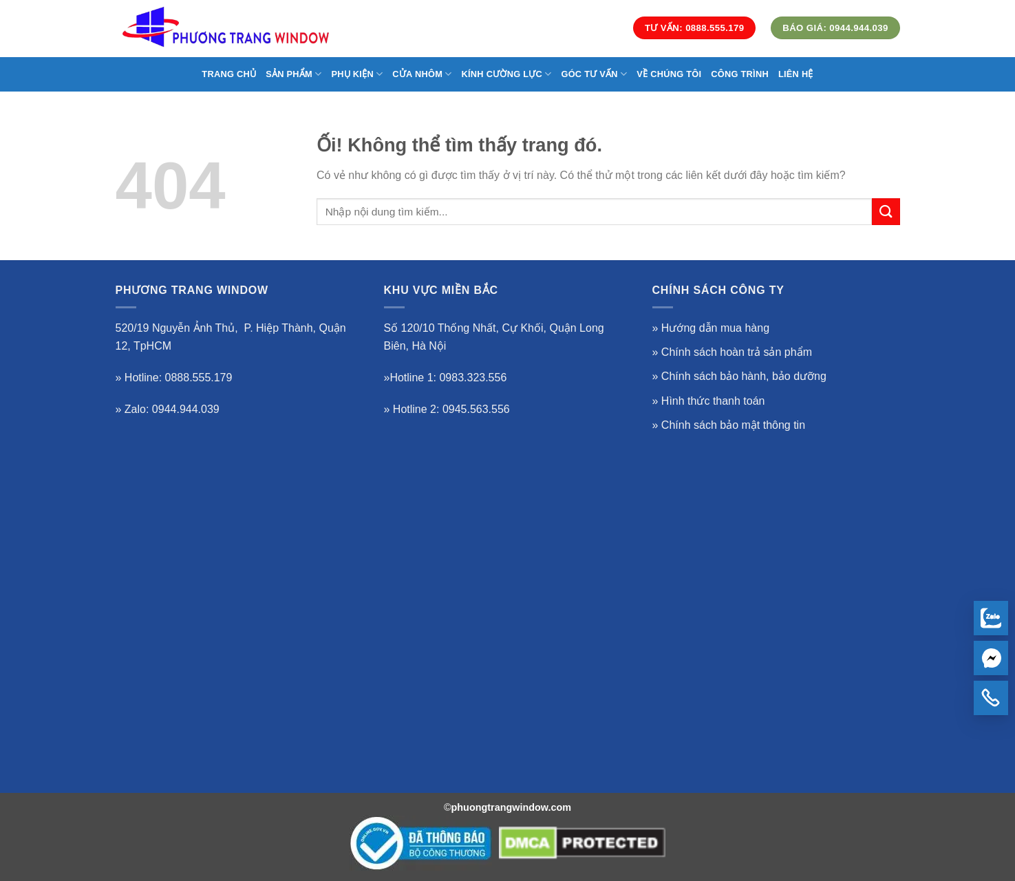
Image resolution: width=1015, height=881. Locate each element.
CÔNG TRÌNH (740, 74)
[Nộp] (885, 211)
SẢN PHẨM (293, 74)
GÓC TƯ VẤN (594, 74)
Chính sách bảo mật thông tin (733, 425)
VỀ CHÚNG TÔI (669, 74)
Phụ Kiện (357, 74)
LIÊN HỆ (795, 74)
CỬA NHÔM (421, 74)
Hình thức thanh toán (713, 401)
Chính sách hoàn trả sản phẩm (736, 352)
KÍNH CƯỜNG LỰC (507, 74)
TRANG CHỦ (229, 74)
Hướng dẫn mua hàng (715, 328)
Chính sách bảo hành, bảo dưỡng (743, 376)
